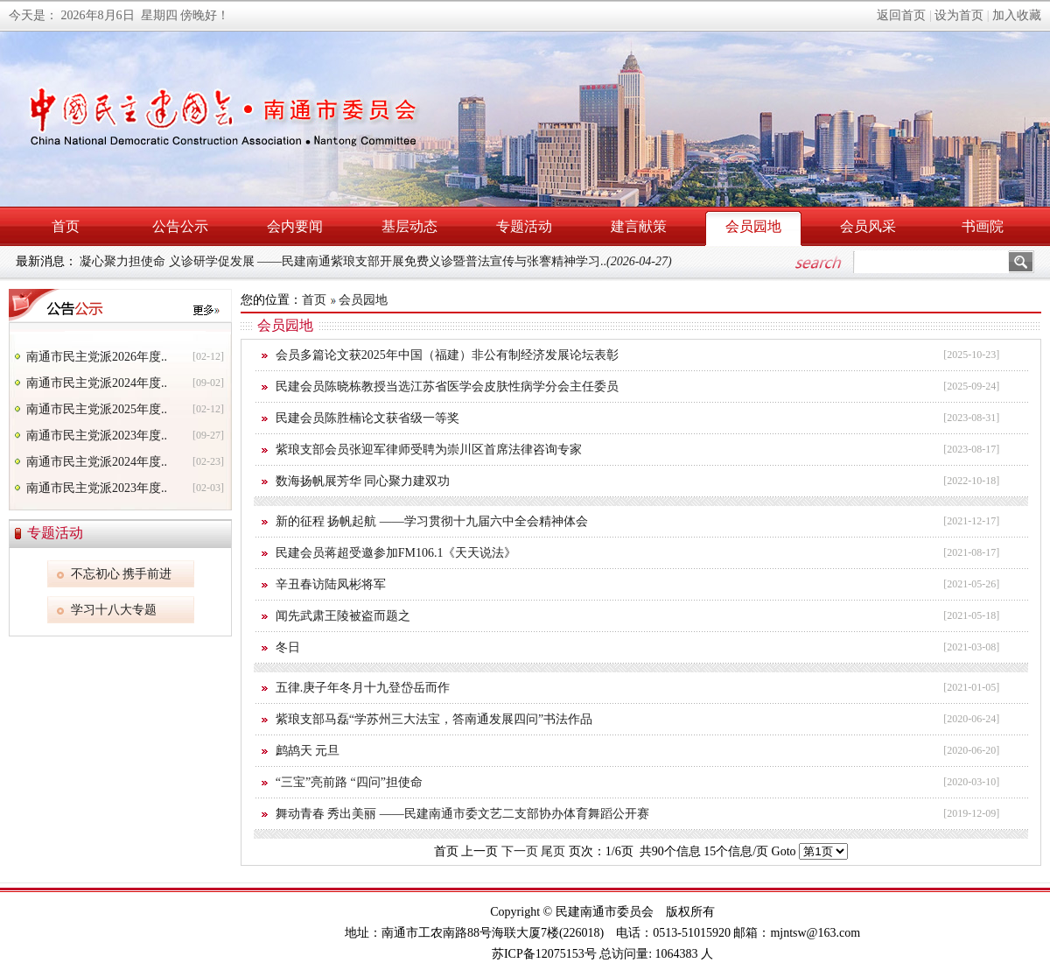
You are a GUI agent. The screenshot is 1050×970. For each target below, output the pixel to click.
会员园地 (753, 226)
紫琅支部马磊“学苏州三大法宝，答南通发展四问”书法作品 (434, 719)
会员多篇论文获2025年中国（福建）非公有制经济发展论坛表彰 (447, 355)
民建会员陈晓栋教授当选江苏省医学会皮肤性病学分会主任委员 (447, 386)
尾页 (553, 851)
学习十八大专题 (114, 609)
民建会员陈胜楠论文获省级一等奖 (367, 418)
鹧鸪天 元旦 (308, 750)
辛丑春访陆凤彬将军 (331, 584)
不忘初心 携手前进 (121, 573)
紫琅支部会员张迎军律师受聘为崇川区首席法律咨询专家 (429, 449)
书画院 (983, 226)
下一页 (519, 851)
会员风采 (868, 226)
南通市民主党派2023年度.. (96, 435)
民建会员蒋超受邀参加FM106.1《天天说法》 (396, 552)
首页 (66, 226)
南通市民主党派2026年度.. (96, 356)
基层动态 (410, 226)
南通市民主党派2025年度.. (96, 409)
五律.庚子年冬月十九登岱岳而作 (363, 687)
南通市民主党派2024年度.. (96, 383)
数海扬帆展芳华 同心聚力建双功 (363, 481)
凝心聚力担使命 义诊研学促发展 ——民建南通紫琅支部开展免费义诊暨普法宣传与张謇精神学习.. (376, 261)
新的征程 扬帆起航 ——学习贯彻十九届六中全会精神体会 (432, 521)
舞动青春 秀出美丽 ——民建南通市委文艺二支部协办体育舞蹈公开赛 (462, 813)
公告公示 (180, 226)
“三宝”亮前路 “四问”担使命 (349, 782)
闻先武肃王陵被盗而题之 (343, 615)
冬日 (288, 647)
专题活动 (524, 226)
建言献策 (639, 226)
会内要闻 (295, 226)
